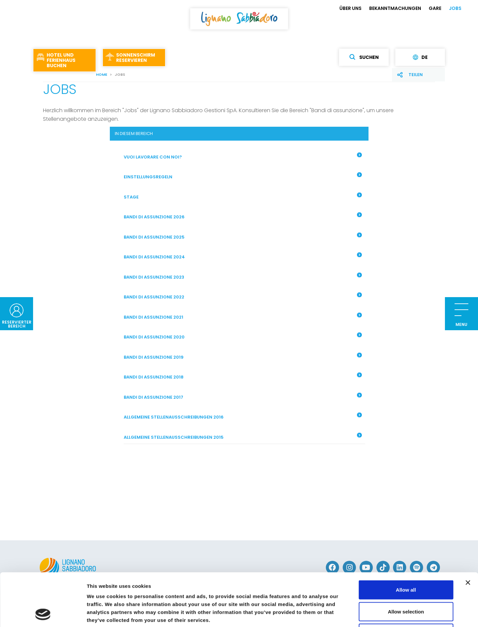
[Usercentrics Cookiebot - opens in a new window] (43, 614)
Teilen (416, 74)
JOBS (455, 8)
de (420, 57)
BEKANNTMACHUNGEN (395, 8)
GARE (435, 8)
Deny (406, 583)
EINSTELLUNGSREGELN (243, 176)
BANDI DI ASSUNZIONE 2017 (243, 396)
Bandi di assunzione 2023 (243, 276)
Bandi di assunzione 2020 (243, 336)
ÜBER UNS (350, 8)
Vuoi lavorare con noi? (243, 156)
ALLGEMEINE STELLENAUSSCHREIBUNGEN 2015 (243, 436)
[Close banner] (467, 533)
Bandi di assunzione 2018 (243, 377)
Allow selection (406, 562)
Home (101, 74)
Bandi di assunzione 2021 (243, 316)
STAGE (243, 196)
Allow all (406, 540)
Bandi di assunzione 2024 (243, 256)
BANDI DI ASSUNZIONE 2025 (243, 236)
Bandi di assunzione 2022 (243, 296)
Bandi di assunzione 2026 (243, 216)
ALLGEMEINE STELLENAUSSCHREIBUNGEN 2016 (243, 417)
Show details (347, 614)
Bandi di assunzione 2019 (243, 356)
